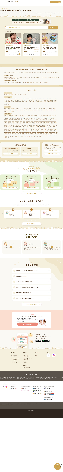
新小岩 (9, 125)
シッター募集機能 (38, 204)
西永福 (13, 129)
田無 (33, 126)
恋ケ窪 (21, 122)
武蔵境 (5, 134)
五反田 (55, 122)
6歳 (32, 110)
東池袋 (51, 130)
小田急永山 (53, 118)
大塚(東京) (18, 118)
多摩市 (45, 101)
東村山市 (12, 101)
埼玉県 (15, 94)
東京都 (21, 94)
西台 (49, 129)
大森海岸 (26, 118)
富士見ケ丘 (39, 132)
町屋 (23, 133)
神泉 (22, 125)
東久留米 (6, 132)
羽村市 (51, 101)
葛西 (21, 119)
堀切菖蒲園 (14, 133)
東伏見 (20, 132)
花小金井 (41, 130)
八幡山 (37, 130)
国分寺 (27, 122)
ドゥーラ (35, 108)
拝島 (24, 130)
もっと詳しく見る (33, 304)
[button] (27, 220)
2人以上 (47, 108)
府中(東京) (53, 132)
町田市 (51, 100)
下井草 (33, 123)
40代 (52, 110)
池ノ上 (39, 115)
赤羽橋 (22, 136)
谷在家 (40, 136)
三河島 (26, 133)
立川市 (29, 100)
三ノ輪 (44, 133)
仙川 (54, 125)
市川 (50, 115)
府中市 (42, 100)
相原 (5, 115)
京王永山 (47, 121)
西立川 (46, 129)
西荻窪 (23, 129)
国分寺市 (16, 101)
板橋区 (9, 100)
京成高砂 (13, 122)
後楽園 (24, 122)
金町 (26, 119)
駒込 (41, 122)
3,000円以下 (17, 110)
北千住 (5, 121)
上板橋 (34, 119)
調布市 (48, 100)
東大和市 (29, 101)
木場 (16, 121)
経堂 (18, 121)
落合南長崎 (11, 119)
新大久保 (55, 123)
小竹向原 (33, 122)
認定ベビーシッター (19, 108)
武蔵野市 (32, 100)
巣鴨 (37, 125)
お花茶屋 (15, 119)
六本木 (53, 134)
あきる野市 (55, 101)
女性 (44, 108)
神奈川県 (24, 94)
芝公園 (26, 123)
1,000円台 (54, 108)
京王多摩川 (36, 121)
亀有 (44, 119)
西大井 (16, 129)
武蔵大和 (20, 134)
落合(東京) (6, 119)
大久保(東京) (6, 118)
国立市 (19, 101)
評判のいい (6, 111)
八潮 (34, 136)
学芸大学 (49, 119)
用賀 (40, 134)
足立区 (15, 100)
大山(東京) (31, 118)
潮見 (23, 123)
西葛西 (26, 129)
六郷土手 (49, 134)
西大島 (19, 129)
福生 (56, 132)
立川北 (28, 126)
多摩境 (41, 126)
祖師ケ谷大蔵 (10, 126)
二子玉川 (46, 132)
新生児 (38, 110)
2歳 (24, 110)
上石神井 (37, 119)
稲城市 (48, 101)
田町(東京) (51, 126)
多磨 (54, 126)
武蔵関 (9, 134)
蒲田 (28, 119)
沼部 (12, 130)
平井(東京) (34, 132)
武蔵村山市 (41, 101)
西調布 (51, 129)
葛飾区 (18, 100)
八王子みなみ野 (33, 130)
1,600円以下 (6, 110)
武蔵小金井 (51, 133)
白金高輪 (15, 136)
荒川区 (5, 100)
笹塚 (11, 123)
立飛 (31, 126)
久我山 (21, 121)
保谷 (10, 133)
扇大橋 (37, 136)
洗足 (56, 125)
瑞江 (28, 133)
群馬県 (12, 94)
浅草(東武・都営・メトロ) (22, 115)
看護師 (39, 108)
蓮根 (28, 130)
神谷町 (41, 119)
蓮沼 (26, 130)
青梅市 (39, 100)
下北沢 (40, 123)
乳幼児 (42, 110)
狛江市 (26, 101)
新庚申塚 (28, 136)
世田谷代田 (48, 125)
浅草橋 (29, 115)
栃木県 (9, 94)
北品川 (56, 119)
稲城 (55, 115)
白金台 (19, 136)
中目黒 (5, 129)
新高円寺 (12, 125)
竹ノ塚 (23, 126)
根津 (14, 130)
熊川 (29, 121)
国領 (30, 122)
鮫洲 (14, 123)
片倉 (23, 119)
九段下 (24, 121)
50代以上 (55, 110)
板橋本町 (47, 115)
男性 (41, 108)
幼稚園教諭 (13, 108)
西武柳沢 (43, 125)
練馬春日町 (20, 130)
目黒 (23, 134)
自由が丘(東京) (29, 125)
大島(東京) (14, 118)
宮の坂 (47, 133)
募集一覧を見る (33, 224)
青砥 (7, 115)
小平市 (5, 101)
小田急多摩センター (46, 118)
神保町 (34, 125)
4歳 (28, 110)
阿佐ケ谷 (15, 115)
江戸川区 (21, 100)
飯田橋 (32, 115)
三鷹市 (36, 100)
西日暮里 (55, 129)
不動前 (5, 133)
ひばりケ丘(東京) (28, 132)
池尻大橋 (35, 115)
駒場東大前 (48, 122)
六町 (31, 136)
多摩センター (45, 126)
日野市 (9, 101)
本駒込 (18, 133)
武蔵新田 (12, 134)
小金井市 (55, 100)
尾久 (41, 118)
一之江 (53, 115)
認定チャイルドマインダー (28, 108)
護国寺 (52, 122)
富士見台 (42, 132)
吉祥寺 (13, 121)
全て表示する (6, 104)
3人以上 (50, 108)
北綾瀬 (53, 119)
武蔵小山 (55, 133)
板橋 (44, 115)
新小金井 (16, 125)
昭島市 (45, 100)
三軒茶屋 (20, 123)
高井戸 (16, 126)
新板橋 (47, 123)
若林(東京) (56, 134)
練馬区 (12, 100)
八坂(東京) (34, 134)
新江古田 (51, 123)
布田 (50, 132)
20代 (47, 110)
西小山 (36, 129)
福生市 (23, 101)
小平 (36, 122)
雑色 (14, 126)
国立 (27, 121)
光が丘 (44, 130)
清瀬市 (33, 101)
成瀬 (10, 129)
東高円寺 (9, 132)
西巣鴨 (39, 129)
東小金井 (13, 132)
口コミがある (11, 111)
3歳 (26, 110)
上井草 (31, 119)
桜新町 (9, 123)
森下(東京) (26, 134)
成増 (8, 129)
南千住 (41, 133)
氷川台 (47, 130)
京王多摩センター (41, 121)
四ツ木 (43, 134)
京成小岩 (9, 122)
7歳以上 (35, 110)
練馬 (17, 130)
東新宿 (25, 136)
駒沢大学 (44, 122)
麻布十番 (11, 136)
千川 (51, 125)
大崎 (10, 118)
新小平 (19, 125)
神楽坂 (18, 119)
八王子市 (25, 100)
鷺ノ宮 (5, 123)
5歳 (30, 110)
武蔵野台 (16, 134)
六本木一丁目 (6, 136)
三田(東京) (32, 133)
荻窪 (39, 118)
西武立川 (40, 125)
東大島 (54, 130)
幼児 (44, 110)
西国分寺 (32, 129)
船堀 (8, 133)
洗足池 (5, 126)
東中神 (17, 132)
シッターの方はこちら (56, 2)
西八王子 (6, 130)
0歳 (20, 110)
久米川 (32, 121)
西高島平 (42, 129)
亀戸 (46, 119)
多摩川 (38, 126)
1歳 (22, 110)
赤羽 (10, 115)
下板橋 (37, 123)
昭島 (12, 115)
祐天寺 (38, 134)
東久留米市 (37, 101)
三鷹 (35, 133)
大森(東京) (23, 118)
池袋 (41, 115)
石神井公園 (44, 123)
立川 (25, 126)
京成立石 (17, 122)
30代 (49, 110)
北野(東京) (9, 121)
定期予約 (6, 108)
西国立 (29, 129)
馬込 (21, 133)
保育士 (9, 108)
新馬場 (25, 125)
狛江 (38, 122)
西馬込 (9, 130)
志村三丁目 (30, 123)
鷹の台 (19, 126)
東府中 (23, 132)
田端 (35, 126)
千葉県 (18, 94)
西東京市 (6, 103)
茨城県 (5, 94)
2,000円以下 (11, 110)
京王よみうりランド (52, 121)
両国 (46, 134)
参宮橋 (16, 123)
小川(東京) (35, 118)
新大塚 (5, 125)
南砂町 (38, 133)
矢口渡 (30, 134)
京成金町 (6, 122)
